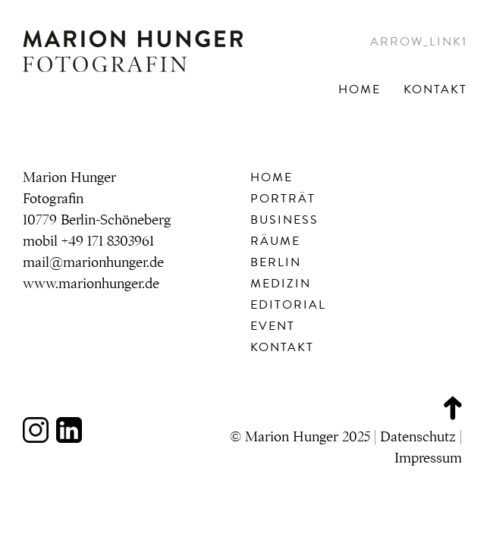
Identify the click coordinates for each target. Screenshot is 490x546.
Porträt (283, 199)
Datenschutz (418, 437)
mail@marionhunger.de (93, 262)
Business (284, 220)
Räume (275, 241)
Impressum (428, 458)
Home (359, 89)
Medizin (280, 284)
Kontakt (435, 89)
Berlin (275, 262)
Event (272, 326)
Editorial (288, 305)
